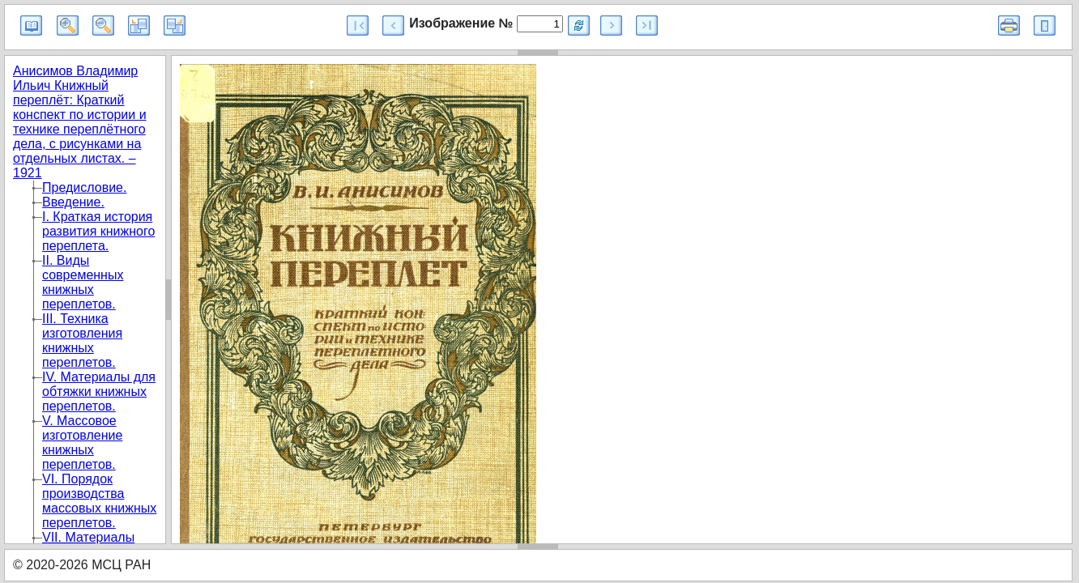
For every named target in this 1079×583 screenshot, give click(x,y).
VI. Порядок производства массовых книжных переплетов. (99, 501)
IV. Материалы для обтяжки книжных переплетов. (99, 391)
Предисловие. (84, 187)
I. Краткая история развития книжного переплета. (98, 231)
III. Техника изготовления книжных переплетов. (82, 340)
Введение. (73, 202)
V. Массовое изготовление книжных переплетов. (82, 442)
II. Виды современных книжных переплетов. (82, 282)
